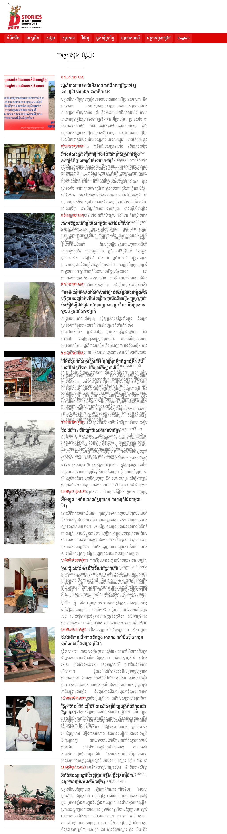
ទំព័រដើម (13, 38)
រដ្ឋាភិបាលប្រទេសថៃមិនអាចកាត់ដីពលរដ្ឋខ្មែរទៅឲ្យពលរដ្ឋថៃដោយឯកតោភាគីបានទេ (98, 88)
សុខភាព (68, 38)
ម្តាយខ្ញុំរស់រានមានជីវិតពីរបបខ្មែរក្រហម (89, 568)
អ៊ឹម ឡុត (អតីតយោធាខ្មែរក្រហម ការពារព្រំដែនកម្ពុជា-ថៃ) (101, 502)
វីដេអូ (85, 38)
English (183, 38)
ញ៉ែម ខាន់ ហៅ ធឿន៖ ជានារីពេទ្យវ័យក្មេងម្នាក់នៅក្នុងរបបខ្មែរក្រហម (103, 709)
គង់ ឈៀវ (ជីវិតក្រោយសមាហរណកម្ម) (90, 430)
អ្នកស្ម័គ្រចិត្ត (105, 38)
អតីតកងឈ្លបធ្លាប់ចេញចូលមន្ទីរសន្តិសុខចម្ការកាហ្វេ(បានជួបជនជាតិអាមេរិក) (97, 778)
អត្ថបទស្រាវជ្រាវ (158, 38)
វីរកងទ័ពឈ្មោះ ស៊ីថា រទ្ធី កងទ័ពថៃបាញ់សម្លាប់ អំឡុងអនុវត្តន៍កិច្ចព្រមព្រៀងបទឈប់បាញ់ (100, 157)
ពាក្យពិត (32, 38)
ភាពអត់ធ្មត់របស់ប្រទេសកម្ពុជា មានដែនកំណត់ (96, 223)
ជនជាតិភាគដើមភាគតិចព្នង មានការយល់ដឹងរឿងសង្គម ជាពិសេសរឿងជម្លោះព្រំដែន (102, 640)
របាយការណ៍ (130, 38)
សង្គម (50, 38)
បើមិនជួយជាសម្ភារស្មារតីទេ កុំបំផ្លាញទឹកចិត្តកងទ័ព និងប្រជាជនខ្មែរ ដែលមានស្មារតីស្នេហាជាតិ (102, 364)
